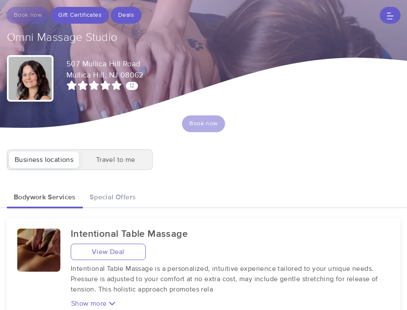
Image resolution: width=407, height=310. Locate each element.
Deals (126, 15)
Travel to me (115, 159)
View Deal (108, 251)
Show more (93, 303)
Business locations (44, 159)
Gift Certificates (80, 15)
